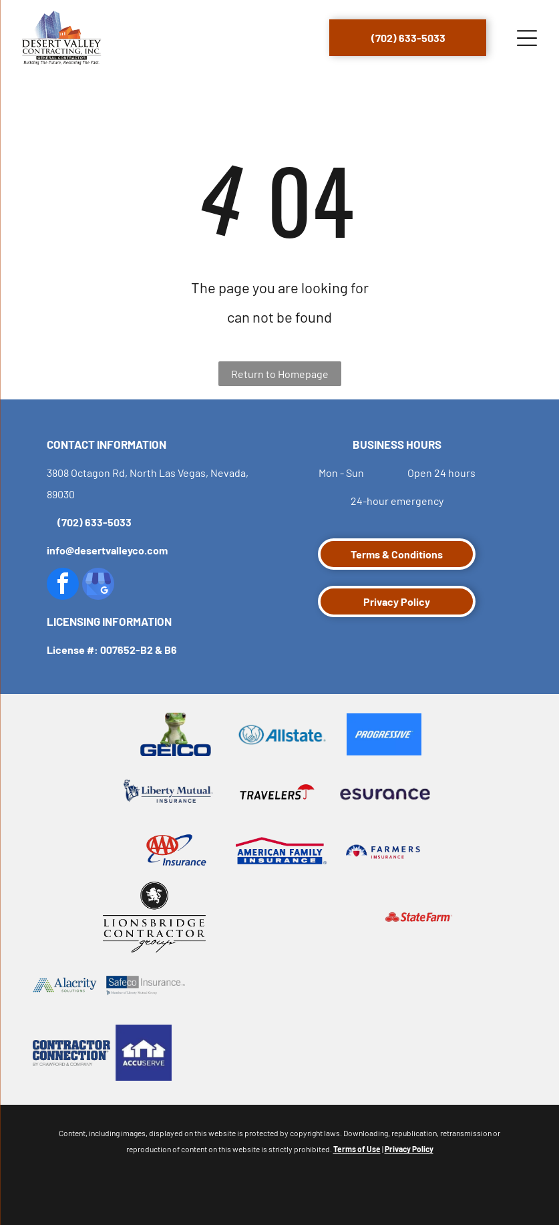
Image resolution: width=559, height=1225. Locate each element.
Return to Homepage (280, 373)
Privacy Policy (409, 1149)
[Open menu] (527, 38)
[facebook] (63, 585)
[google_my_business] (98, 585)
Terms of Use (357, 1149)
